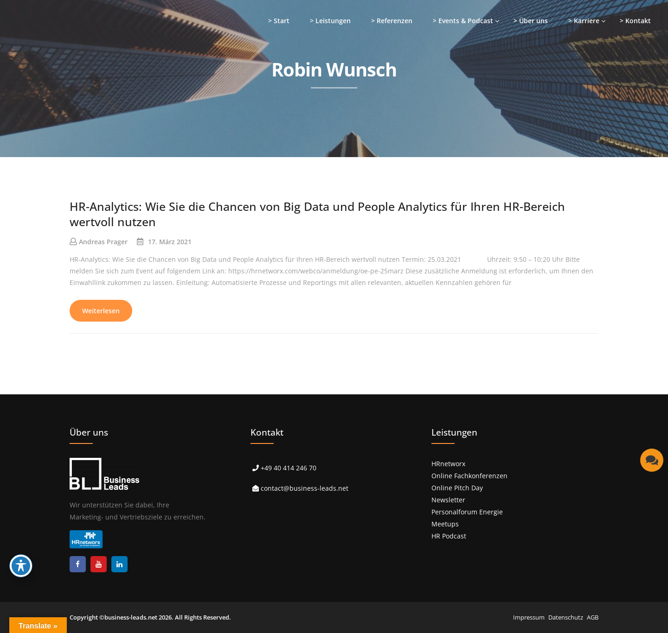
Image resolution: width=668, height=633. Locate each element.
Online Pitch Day (457, 487)
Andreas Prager (103, 241)
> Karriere (583, 20)
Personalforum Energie (467, 511)
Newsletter (448, 499)
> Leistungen (330, 20)
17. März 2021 (170, 241)
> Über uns (531, 20)
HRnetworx (448, 463)
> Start (278, 20)
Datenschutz (565, 617)
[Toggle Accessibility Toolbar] (21, 566)
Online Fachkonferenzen (469, 475)
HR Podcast (448, 536)
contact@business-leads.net (304, 488)
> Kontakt (635, 20)
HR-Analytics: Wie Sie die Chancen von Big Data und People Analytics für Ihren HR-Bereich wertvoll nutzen (317, 213)
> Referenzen (391, 20)
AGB (592, 617)
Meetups (445, 523)
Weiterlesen (101, 310)
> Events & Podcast (463, 20)
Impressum (529, 617)
